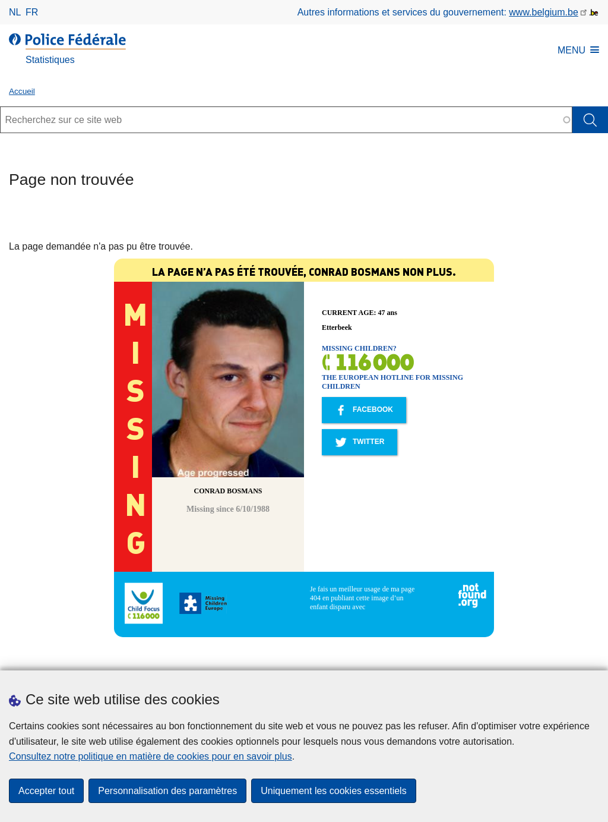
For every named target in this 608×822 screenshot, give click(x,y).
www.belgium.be (543, 12)
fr (32, 12)
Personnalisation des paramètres (167, 791)
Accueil (22, 91)
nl (15, 12)
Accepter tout (46, 791)
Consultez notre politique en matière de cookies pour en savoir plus (150, 756)
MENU (578, 50)
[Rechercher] (590, 119)
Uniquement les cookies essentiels (333, 791)
